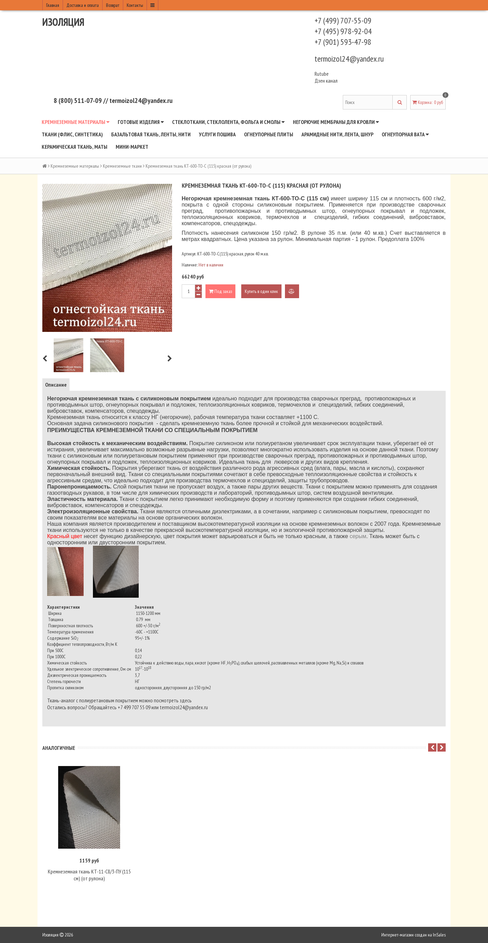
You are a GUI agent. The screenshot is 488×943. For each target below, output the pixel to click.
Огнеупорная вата (405, 134)
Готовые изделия (141, 122)
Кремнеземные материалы (75, 122)
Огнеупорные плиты (268, 134)
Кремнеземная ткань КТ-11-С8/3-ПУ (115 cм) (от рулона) (89, 875)
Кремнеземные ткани (122, 166)
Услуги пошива (217, 134)
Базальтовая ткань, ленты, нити (151, 134)
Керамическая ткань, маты (74, 146)
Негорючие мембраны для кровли (336, 122)
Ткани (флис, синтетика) (72, 134)
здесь (186, 700)
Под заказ (220, 291)
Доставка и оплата (82, 5)
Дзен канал (327, 80)
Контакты (135, 5)
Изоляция (63, 22)
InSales (439, 935)
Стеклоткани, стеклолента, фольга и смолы (228, 122)
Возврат (112, 5)
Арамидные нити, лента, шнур (337, 134)
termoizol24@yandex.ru (349, 58)
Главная (52, 5)
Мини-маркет (132, 146)
